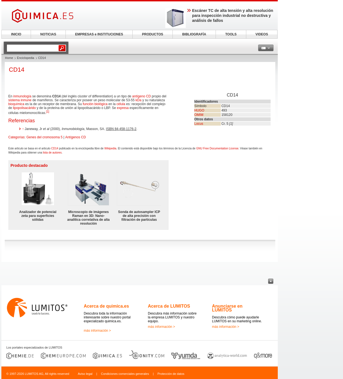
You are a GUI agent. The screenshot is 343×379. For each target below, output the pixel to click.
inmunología (22, 96)
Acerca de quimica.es (106, 306)
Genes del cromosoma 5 (44, 137)
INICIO (16, 34)
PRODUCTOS (152, 34)
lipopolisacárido (24, 108)
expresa (123, 108)
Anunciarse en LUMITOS (227, 308)
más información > (97, 331)
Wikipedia (110, 148)
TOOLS (231, 34)
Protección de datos (171, 373)
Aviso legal (85, 373)
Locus (198, 124)
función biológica (95, 104)
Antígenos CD (75, 137)
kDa (138, 100)
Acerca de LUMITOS (169, 306)
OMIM (198, 115)
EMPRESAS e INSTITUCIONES (99, 34)
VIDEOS (261, 34)
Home (9, 57)
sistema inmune (20, 100)
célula (121, 104)
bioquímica (16, 104)
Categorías (16, 137)
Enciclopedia (25, 57)
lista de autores (52, 152)
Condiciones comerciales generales (125, 373)
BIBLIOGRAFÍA (194, 34)
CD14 (54, 148)
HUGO (199, 110)
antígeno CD (141, 96)
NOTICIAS (48, 34)
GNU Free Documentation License (217, 148)
